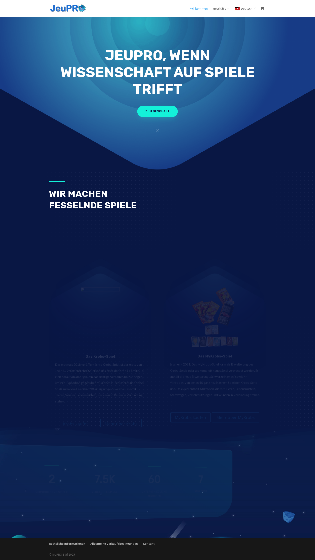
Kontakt (149, 544)
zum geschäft (157, 111)
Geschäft (219, 8)
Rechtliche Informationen (67, 544)
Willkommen (199, 8)
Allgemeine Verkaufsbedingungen (114, 544)
